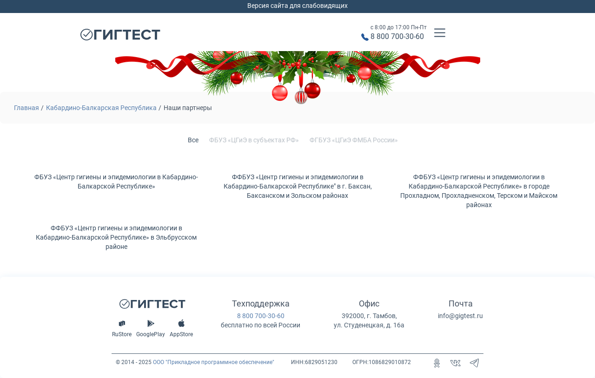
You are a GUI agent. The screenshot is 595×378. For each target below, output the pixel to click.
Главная (26, 107)
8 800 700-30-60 (397, 36)
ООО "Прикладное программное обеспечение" (213, 362)
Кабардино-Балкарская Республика (101, 107)
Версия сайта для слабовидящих (297, 5)
